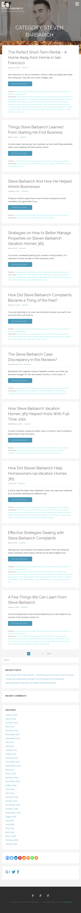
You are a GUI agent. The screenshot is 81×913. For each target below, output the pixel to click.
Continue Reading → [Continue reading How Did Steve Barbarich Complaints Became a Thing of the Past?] (20, 321)
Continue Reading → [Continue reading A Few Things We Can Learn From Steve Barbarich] (20, 623)
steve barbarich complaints (53, 572)
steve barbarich (20, 91)
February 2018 (11, 840)
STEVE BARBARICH (12, 8)
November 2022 (12, 734)
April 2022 (9, 746)
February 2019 (11, 797)
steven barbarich (20, 94)
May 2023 (9, 726)
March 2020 (10, 773)
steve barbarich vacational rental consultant (37, 512)
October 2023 (11, 723)
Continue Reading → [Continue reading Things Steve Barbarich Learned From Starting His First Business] (20, 153)
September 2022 (12, 738)
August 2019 (10, 785)
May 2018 (9, 828)
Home (33, 895)
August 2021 (10, 754)
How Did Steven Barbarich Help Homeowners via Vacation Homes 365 (37, 473)
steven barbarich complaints (49, 277)
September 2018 (12, 813)
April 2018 (9, 832)
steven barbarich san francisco (23, 644)
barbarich (25, 67)
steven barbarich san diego (35, 109)
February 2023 (11, 730)
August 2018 (10, 817)
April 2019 (9, 793)
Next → (50, 654)
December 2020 (12, 762)
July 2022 (9, 742)
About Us (40, 895)
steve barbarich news (49, 91)
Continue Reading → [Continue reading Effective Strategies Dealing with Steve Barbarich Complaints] (20, 559)
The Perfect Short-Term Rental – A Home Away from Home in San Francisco (37, 57)
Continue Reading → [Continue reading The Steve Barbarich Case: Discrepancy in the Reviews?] (20, 380)
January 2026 (11, 715)
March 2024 (10, 719)
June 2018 (9, 824)
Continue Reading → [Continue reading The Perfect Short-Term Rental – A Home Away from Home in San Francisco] (20, 84)
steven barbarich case (50, 104)
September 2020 (13, 766)
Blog (48, 895)
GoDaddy (68, 902)
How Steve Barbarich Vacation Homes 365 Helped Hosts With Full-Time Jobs (39, 413)
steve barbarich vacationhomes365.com (35, 453)
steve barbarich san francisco (38, 102)
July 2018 (9, 820)
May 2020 (9, 770)
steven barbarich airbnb (34, 104)
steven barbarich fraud (24, 107)
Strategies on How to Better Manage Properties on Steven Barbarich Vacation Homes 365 (39, 238)
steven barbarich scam (15, 166)
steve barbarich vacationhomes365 (25, 515)
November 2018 (12, 805)
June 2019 (9, 789)
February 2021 (11, 758)
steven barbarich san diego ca (56, 109)
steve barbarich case (39, 96)
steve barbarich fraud (54, 96)
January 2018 (11, 844)
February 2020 (11, 777)
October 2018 (11, 809)
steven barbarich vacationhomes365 (41, 517)
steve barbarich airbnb (33, 91)
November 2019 (12, 781)
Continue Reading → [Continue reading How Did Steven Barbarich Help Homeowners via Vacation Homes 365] (20, 499)
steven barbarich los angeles (42, 107)
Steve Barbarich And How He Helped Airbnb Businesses (30, 683)
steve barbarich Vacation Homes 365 (40, 450)
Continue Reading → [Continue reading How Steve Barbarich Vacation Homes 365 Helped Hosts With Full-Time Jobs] (20, 440)
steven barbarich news (18, 109)
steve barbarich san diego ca (18, 102)
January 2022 (11, 750)
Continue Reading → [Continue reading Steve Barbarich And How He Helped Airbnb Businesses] (20, 207)
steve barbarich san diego (62, 99)
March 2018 (10, 836)
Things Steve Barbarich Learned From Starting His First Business (34, 679)
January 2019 (11, 801)
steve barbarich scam (56, 102)
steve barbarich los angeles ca (27, 99)
